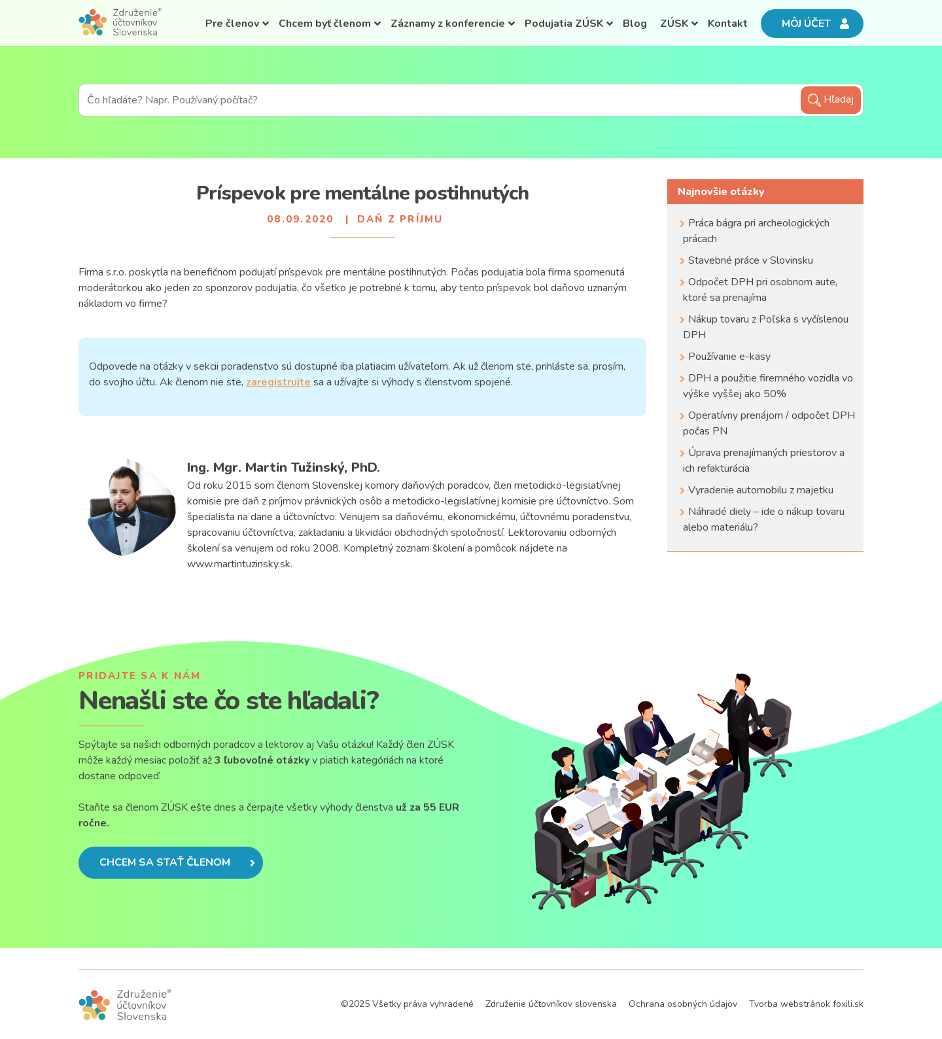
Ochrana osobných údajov (683, 1004)
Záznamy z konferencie (448, 23)
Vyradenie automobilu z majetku (760, 490)
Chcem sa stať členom (177, 862)
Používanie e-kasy (729, 356)
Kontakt (728, 23)
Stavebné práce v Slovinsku (750, 260)
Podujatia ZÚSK (564, 23)
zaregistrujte (278, 382)
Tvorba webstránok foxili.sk (806, 1004)
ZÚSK (674, 23)
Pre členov (232, 23)
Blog (635, 23)
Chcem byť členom (325, 23)
